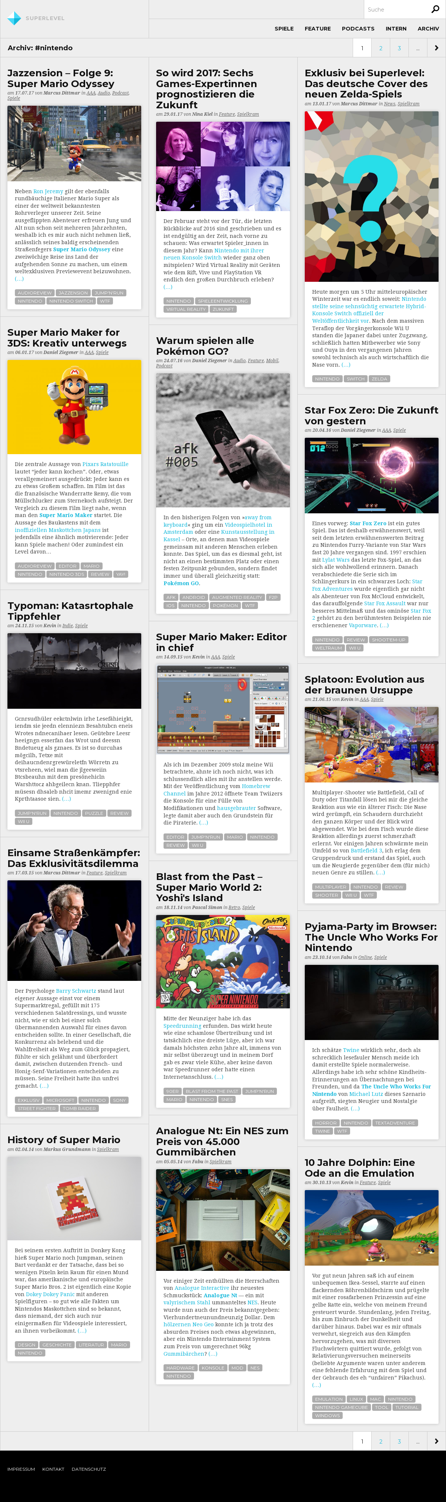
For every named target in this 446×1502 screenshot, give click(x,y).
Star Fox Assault (384, 603)
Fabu (346, 957)
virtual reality (186, 309)
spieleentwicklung (223, 301)
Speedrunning (182, 1026)
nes (255, 1368)
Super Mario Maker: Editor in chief (221, 642)
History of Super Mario (63, 1140)
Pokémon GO (181, 583)
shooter (326, 895)
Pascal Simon (207, 907)
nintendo (30, 301)
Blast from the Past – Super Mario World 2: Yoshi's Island (209, 887)
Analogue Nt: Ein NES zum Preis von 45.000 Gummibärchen (222, 1142)
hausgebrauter (236, 808)
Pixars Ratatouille (106, 464)
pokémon (225, 605)
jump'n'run (109, 293)
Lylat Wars (336, 560)
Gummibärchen (184, 1354)
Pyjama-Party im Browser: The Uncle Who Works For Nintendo (371, 937)
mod (237, 1368)
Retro (234, 907)
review (100, 574)
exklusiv (28, 1100)
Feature (318, 28)
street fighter (37, 1108)
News (389, 103)
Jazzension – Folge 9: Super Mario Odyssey (60, 78)
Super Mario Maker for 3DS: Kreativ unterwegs (67, 337)
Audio (104, 93)
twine (322, 1131)
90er (173, 1091)
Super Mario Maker (66, 515)
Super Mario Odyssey (81, 249)
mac (375, 1399)
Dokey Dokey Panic (50, 1294)
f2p (273, 597)
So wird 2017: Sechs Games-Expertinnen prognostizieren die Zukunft (206, 89)
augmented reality (237, 597)
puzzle (94, 813)
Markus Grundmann (67, 1149)
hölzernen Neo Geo (189, 1324)
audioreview (35, 293)
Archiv (428, 28)
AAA (91, 93)
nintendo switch (71, 301)
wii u (355, 648)
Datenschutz (89, 1469)
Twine (351, 1050)
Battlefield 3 (366, 851)
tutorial (406, 1407)
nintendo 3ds (66, 574)
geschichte (57, 1345)
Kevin (49, 625)
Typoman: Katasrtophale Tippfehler (70, 611)
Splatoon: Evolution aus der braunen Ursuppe (364, 684)
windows (327, 1415)
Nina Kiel (202, 114)
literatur (91, 1345)
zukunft (223, 309)
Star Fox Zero (368, 523)
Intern (396, 28)
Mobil (272, 360)
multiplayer (330, 887)
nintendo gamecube (341, 1407)
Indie (67, 625)
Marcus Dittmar (61, 93)
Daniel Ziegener (60, 352)
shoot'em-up (388, 639)
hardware (181, 1368)
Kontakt (53, 1469)
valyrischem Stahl (187, 1302)
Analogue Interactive (202, 1288)
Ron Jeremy (48, 191)
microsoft (60, 1100)
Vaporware (363, 625)
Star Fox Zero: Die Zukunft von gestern (372, 415)
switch (356, 379)
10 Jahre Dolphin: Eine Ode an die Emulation (360, 1168)
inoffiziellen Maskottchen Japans (58, 530)
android (193, 597)
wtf (105, 301)
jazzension (73, 293)
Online (365, 957)
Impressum (21, 1469)
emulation (329, 1399)
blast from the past (212, 1091)
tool (381, 1407)
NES (253, 1302)
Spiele (284, 28)
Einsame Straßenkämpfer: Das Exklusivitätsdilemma (73, 858)
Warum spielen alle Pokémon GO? (205, 346)
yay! (120, 574)
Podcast (120, 93)
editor (68, 566)
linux (356, 1399)
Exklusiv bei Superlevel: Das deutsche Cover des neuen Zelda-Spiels (366, 84)
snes (227, 1099)
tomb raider (79, 1108)
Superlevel (45, 18)
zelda (379, 379)
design (26, 1345)
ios (170, 605)
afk (171, 597)
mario (92, 566)
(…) (19, 279)
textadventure (395, 1123)
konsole (213, 1368)
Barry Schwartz (76, 991)
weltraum (328, 648)
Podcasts (358, 28)
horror (326, 1123)
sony (119, 1100)
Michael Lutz (366, 1094)
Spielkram (248, 114)
